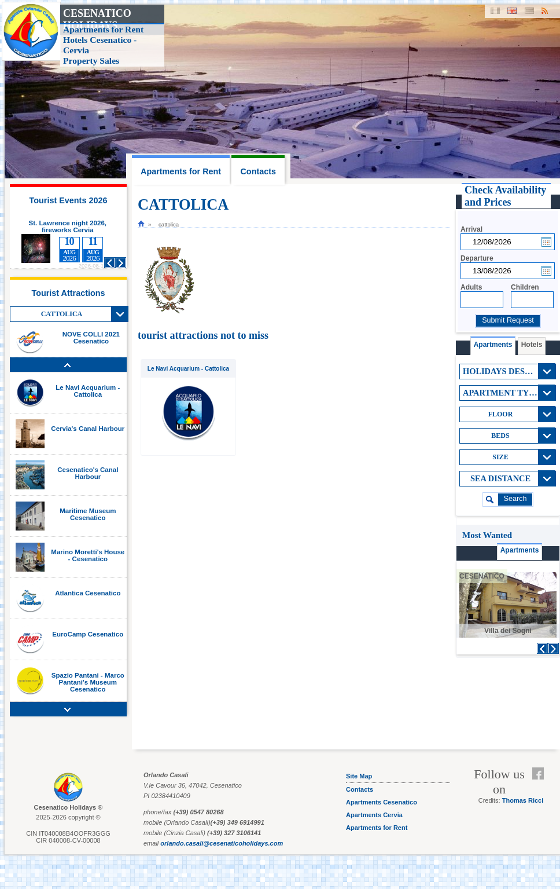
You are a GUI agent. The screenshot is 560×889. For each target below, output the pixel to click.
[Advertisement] (507, 704)
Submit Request (508, 320)
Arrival (471, 229)
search (515, 499)
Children (525, 287)
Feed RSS (540, 788)
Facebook (540, 774)
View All (119, 314)
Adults (471, 287)
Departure (476, 258)
